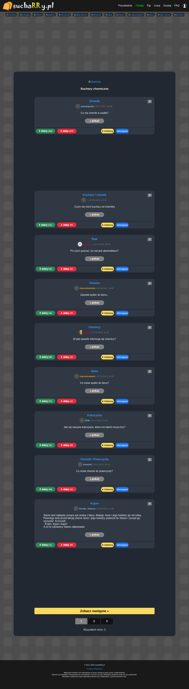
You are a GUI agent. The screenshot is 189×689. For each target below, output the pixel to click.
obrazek (97, 14)
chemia (12, 14)
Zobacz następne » (94, 611)
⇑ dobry (45, 131)
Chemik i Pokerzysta (94, 459)
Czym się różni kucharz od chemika (94, 206)
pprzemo (85, 244)
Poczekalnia (125, 5)
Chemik (94, 101)
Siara (94, 371)
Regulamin (98, 669)
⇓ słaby (66, 131)
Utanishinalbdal (85, 288)
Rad (94, 239)
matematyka (136, 14)
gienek (85, 332)
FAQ (176, 5)
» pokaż (94, 120)
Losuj (157, 5)
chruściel (65, 14)
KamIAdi (85, 464)
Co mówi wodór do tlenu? (94, 383)
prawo (121, 14)
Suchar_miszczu (85, 508)
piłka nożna (81, 14)
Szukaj (167, 5)
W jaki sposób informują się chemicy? (94, 339)
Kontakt (89, 669)
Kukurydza (94, 415)
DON (85, 420)
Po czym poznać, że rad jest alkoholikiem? (94, 250)
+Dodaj (139, 5)
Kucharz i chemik (94, 194)
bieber (38, 14)
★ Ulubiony (107, 131)
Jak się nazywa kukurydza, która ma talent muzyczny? (94, 427)
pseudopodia (85, 106)
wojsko (51, 14)
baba (109, 14)
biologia (25, 14)
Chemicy (94, 327)
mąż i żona (164, 14)
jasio (150, 14)
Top (149, 5)
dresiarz (180, 14)
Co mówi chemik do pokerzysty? (94, 471)
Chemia (94, 283)
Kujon (94, 503)
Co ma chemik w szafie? (94, 113)
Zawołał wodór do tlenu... (94, 294)
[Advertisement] (94, 44)
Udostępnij (122, 131)
